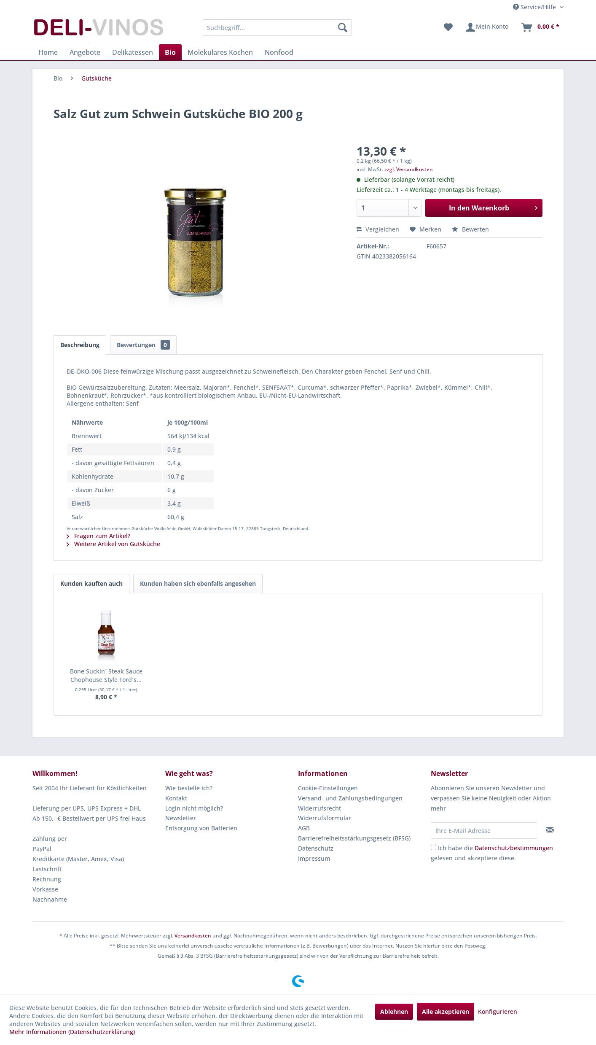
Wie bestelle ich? (188, 788)
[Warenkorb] (540, 27)
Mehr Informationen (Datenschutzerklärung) (72, 1032)
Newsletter (180, 818)
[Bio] (170, 52)
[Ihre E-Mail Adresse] (484, 830)
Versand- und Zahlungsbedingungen (350, 798)
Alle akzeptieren (445, 1011)
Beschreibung (79, 345)
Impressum (314, 858)
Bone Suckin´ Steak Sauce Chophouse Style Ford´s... (106, 675)
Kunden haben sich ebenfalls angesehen (198, 583)
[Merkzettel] (448, 27)
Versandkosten (193, 935)
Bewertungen (143, 345)
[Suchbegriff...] (277, 27)
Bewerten (470, 229)
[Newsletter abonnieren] (550, 830)
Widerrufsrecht (319, 808)
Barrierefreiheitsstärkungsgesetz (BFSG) (354, 838)
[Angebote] (85, 52)
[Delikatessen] (132, 52)
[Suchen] (343, 27)
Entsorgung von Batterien (201, 828)
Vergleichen (378, 229)
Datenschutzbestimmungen (514, 848)
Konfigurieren (497, 1011)
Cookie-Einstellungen (328, 788)
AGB (304, 828)
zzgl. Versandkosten (408, 169)
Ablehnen (394, 1011)
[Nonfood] (279, 52)
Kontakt (176, 798)
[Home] (48, 52)
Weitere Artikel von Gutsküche (113, 544)
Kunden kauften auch (91, 583)
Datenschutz (315, 848)
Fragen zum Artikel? (98, 536)
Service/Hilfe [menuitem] (535, 7)
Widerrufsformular (324, 818)
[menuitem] (277, 27)
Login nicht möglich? (194, 808)
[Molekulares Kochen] (220, 52)
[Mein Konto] (487, 27)
